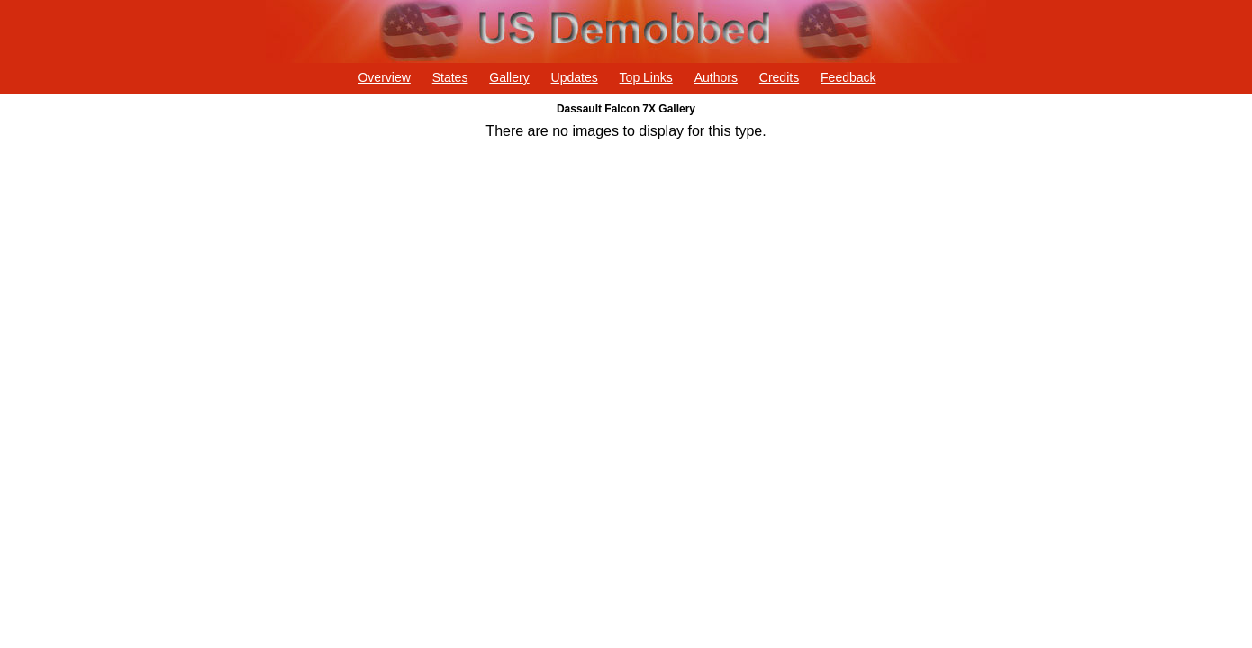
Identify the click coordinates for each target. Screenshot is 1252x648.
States (450, 77)
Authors (716, 77)
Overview (384, 77)
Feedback (848, 77)
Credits (779, 77)
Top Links (646, 77)
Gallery (509, 77)
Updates (574, 77)
